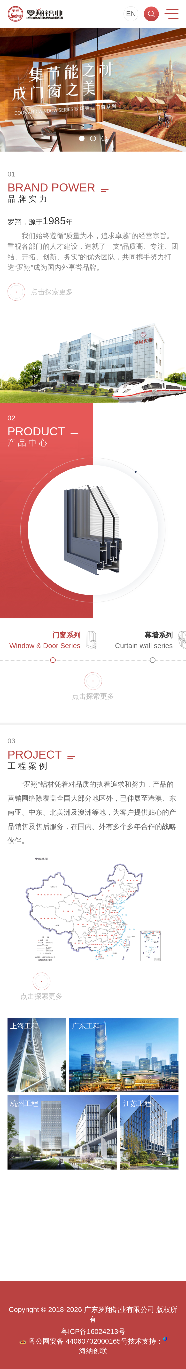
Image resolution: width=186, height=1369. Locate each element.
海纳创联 (93, 1351)
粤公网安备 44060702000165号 (73, 1341)
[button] (82, 138)
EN (131, 14)
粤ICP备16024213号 (93, 1331)
